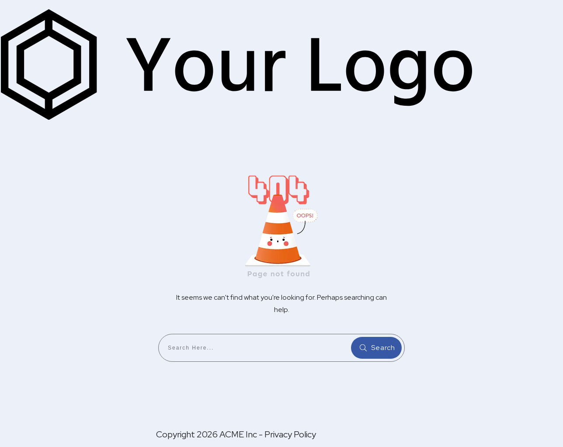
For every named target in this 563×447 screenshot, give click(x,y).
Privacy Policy (290, 434)
